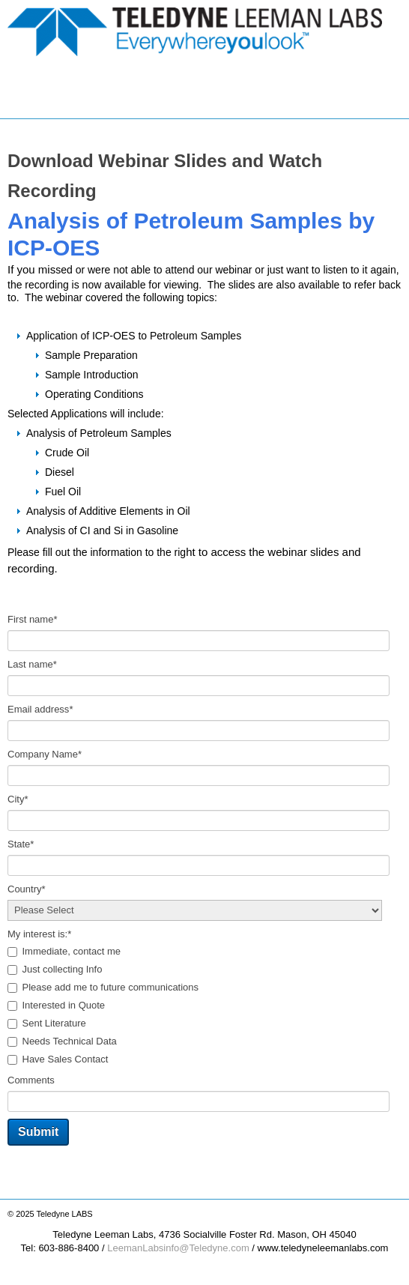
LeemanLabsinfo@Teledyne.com (178, 1248)
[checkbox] (204, 1006)
